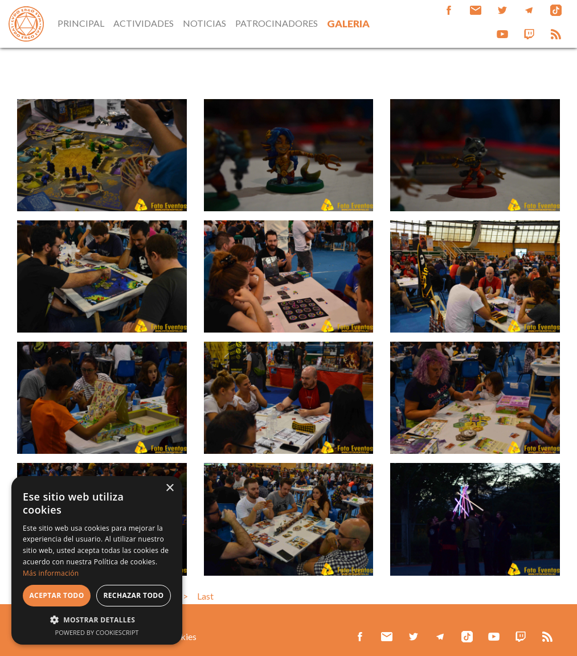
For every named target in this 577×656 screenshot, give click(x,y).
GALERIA (348, 24)
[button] (97, 619)
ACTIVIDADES (143, 23)
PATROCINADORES (276, 23)
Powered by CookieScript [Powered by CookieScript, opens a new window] (97, 632)
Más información (51, 573)
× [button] (169, 488)
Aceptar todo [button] (56, 595)
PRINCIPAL (81, 23)
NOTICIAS (204, 23)
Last (205, 596)
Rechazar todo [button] (133, 595)
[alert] (96, 560)
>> (183, 596)
